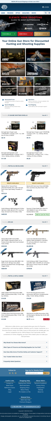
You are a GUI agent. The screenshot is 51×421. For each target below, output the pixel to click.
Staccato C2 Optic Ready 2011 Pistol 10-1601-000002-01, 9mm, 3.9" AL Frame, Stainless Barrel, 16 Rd (37, 210)
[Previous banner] (3, 22)
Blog (9, 390)
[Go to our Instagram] (15, 373)
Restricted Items (25, 385)
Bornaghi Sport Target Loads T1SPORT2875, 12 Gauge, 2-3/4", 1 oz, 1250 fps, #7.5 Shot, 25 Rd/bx (12, 133)
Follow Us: (12, 370)
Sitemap (40, 390)
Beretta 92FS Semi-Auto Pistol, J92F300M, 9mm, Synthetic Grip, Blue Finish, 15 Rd (38, 186)
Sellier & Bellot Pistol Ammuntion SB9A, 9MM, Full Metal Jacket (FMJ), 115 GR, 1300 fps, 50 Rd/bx (12, 294)
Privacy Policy (40, 385)
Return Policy (25, 390)
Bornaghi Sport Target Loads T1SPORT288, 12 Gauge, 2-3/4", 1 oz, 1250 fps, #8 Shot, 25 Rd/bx (38, 133)
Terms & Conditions (40, 383)
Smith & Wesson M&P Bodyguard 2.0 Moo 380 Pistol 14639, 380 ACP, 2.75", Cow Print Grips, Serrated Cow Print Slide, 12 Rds (12, 210)
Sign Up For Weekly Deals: (34, 370)
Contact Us (9, 383)
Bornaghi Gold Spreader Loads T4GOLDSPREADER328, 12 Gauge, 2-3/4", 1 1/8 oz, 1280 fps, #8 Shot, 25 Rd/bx (12, 154)
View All (45, 115)
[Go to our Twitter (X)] (12, 373)
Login (10, 392)
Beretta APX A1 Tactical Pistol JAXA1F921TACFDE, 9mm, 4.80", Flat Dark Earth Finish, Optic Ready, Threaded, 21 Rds (12, 188)
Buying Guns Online (25, 383)
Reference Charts (9, 387)
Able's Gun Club (25, 400)
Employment (40, 387)
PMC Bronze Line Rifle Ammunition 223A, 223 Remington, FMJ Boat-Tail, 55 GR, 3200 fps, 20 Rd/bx (38, 315)
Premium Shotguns (25, 402)
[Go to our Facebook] (10, 373)
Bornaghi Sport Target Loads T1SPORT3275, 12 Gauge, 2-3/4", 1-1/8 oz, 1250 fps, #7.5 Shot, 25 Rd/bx (37, 154)
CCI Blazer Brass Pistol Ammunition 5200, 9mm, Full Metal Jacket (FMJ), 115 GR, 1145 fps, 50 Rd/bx (12, 315)
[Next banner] (48, 22)
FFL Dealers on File (24, 392)
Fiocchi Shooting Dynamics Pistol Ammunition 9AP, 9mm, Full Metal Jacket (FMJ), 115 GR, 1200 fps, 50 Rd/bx (37, 294)
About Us (40, 392)
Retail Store (9, 385)
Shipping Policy (24, 387)
